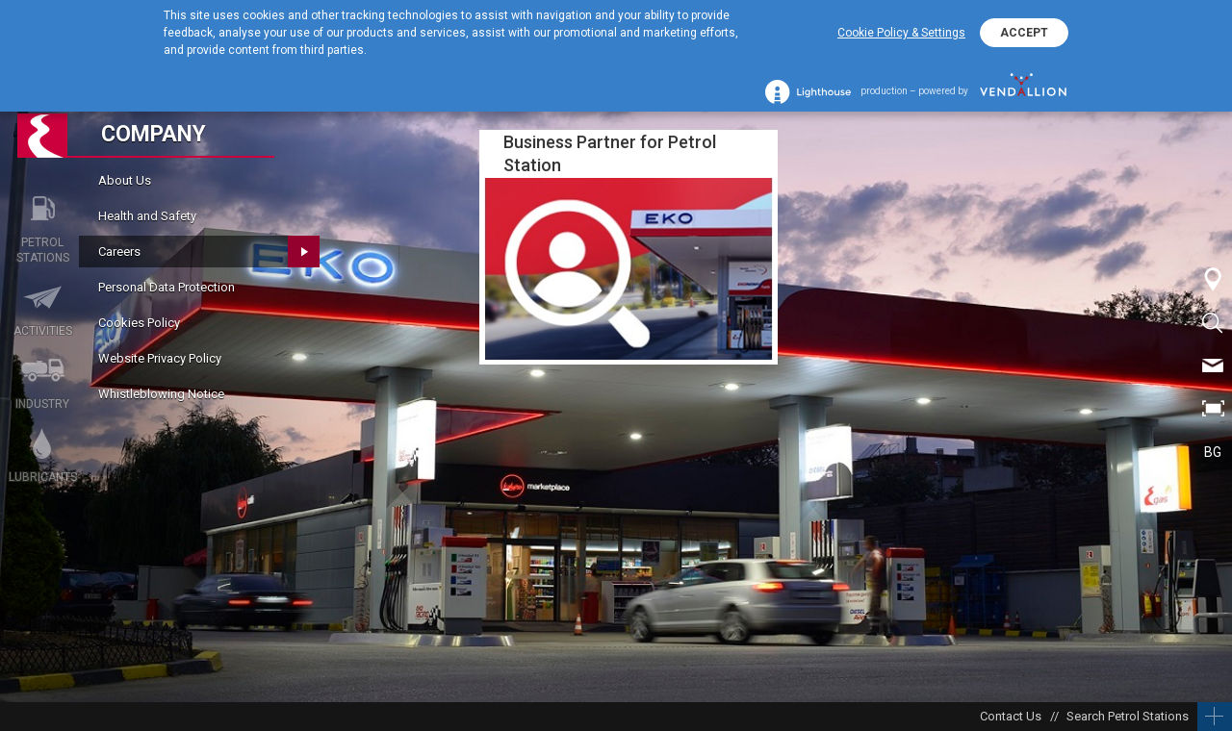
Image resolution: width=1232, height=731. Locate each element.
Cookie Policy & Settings (901, 32)
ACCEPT (1024, 32)
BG (1212, 452)
